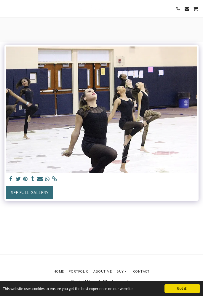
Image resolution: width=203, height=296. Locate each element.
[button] (6, 8)
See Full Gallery (29, 192)
